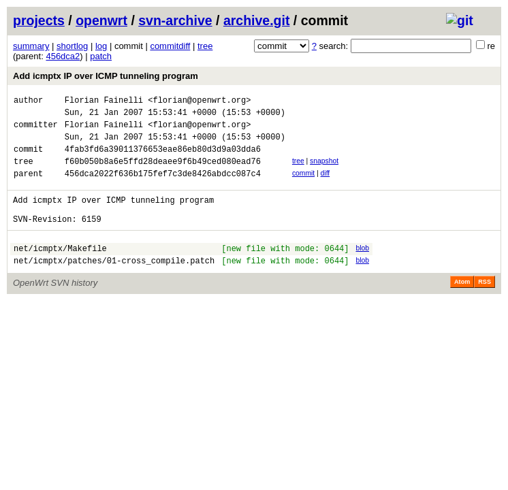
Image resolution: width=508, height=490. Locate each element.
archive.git (256, 20)
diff (325, 185)
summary (31, 46)
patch (101, 56)
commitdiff (170, 46)
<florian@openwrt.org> (199, 102)
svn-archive (175, 20)
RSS (484, 306)
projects (39, 20)
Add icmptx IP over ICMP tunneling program (105, 76)
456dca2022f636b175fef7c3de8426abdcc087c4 (163, 187)
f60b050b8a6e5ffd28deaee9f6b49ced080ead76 (163, 173)
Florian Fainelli (104, 102)
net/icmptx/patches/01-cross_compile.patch (114, 285)
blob (362, 268)
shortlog (72, 46)
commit (303, 185)
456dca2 (63, 56)
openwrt (101, 20)
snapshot (324, 171)
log (101, 46)
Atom (462, 306)
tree (204, 46)
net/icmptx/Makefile (60, 270)
